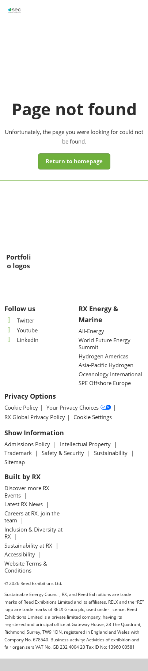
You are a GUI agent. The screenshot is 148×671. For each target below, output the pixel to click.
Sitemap (14, 462)
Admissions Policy (28, 444)
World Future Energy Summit (104, 343)
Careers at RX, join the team (32, 517)
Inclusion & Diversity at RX (33, 533)
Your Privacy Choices (78, 407)
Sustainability (111, 452)
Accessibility (20, 554)
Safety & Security (64, 452)
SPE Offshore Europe (105, 383)
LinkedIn (21, 339)
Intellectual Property (86, 444)
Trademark (18, 452)
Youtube (21, 330)
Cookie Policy (21, 407)
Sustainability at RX (29, 545)
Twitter (19, 320)
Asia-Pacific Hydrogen (106, 365)
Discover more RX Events (26, 491)
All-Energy (91, 331)
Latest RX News (24, 504)
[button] (74, 161)
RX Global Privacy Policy (34, 417)
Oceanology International (110, 374)
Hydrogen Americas (103, 356)
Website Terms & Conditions (25, 567)
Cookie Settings (92, 417)
